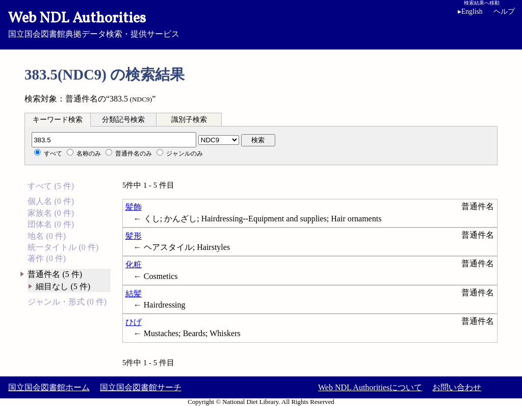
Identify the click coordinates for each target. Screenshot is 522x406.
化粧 (133, 264)
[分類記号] (114, 139)
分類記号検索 (123, 119)
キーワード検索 (58, 119)
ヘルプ (504, 11)
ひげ (133, 322)
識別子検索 (189, 119)
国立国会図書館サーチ (140, 387)
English (470, 11)
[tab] (57, 119)
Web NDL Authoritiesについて (370, 387)
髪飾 (133, 206)
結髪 (133, 293)
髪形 (133, 236)
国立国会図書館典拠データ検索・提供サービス (261, 23)
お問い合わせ (456, 387)
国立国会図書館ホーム (49, 387)
